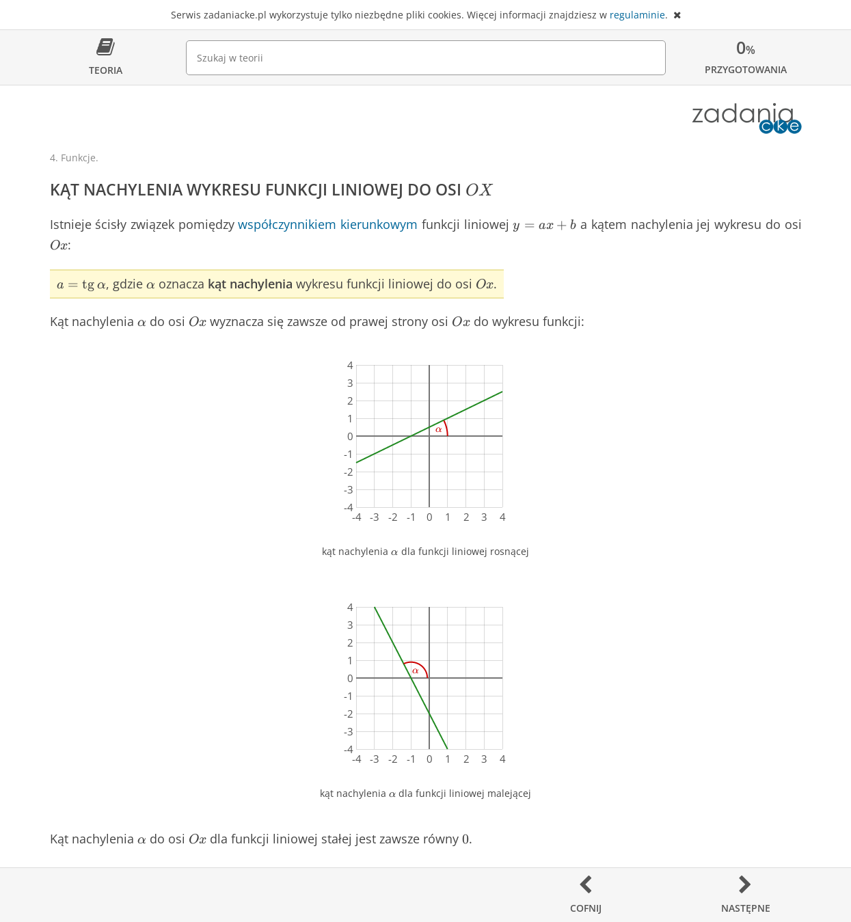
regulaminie (637, 14)
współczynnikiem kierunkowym (328, 224)
